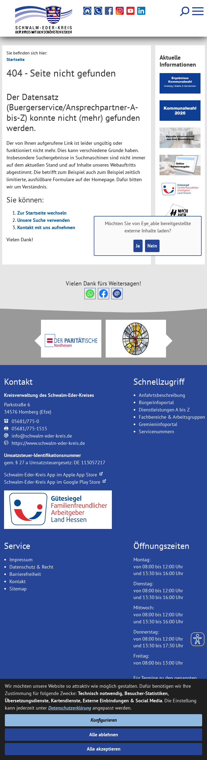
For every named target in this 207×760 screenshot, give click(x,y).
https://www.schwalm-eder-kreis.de (48, 443)
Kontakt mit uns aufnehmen (46, 227)
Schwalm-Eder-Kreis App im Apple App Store (53, 475)
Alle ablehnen (103, 734)
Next (172, 340)
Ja (138, 246)
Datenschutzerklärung (69, 708)
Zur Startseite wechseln (42, 213)
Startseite (15, 59)
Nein (152, 246)
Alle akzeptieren (103, 749)
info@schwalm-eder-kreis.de (42, 436)
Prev (34, 340)
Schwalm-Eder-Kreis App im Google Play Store (55, 482)
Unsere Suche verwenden (43, 220)
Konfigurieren (104, 720)
